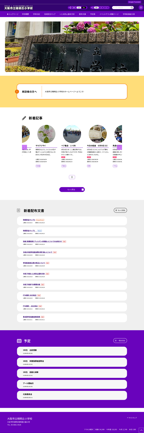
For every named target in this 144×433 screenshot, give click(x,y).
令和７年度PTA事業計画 (31, 284)
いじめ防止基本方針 (67, 14)
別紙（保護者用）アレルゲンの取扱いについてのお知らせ (42, 241)
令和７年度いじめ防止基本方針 (34, 273)
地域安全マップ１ (30, 230)
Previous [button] (24, 147)
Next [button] (119, 147)
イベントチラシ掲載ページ (109, 14)
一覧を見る (121, 340)
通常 (74, 7)
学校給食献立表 (129, 14)
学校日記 (36, 14)
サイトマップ (132, 418)
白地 (79, 7)
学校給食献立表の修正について (34, 263)
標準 (96, 7)
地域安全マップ (49, 14)
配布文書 (82, 14)
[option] (72, 46)
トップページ (13, 14)
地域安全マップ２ (29, 220)
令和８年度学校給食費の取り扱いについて (38, 252)
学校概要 (25, 14)
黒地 (84, 7)
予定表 (92, 14)
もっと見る (71, 189)
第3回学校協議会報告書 (31, 317)
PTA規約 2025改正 (30, 295)
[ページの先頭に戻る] (141, 430)
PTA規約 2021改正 (30, 306)
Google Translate (134, 2)
